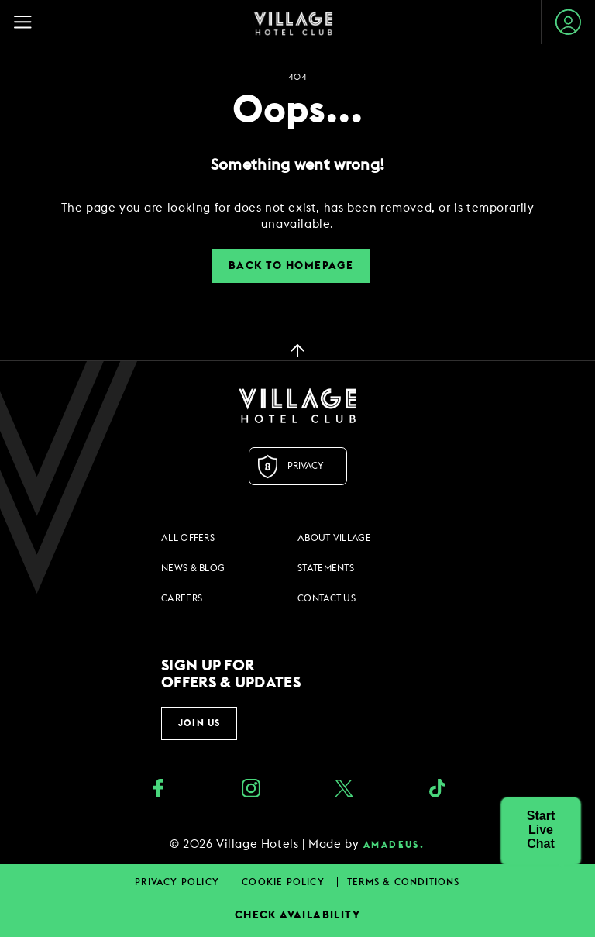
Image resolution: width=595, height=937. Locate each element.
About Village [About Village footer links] (334, 538)
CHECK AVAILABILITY (297, 915)
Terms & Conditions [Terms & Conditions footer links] (403, 882)
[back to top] (297, 349)
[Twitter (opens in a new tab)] (344, 790)
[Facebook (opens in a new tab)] (158, 790)
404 (297, 77)
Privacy (305, 465)
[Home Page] (293, 22)
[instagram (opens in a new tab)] (251, 790)
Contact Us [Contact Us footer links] (327, 598)
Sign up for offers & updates (231, 674)
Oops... (297, 110)
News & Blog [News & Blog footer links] (193, 568)
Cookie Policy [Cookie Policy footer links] (285, 882)
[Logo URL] (297, 405)
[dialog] (297, 216)
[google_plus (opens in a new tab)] (437, 790)
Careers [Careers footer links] (181, 598)
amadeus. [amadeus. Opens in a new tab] (394, 844)
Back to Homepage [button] (291, 265)
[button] (541, 830)
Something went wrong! (297, 165)
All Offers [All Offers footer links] (188, 538)
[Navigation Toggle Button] (30, 22)
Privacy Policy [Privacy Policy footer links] (178, 882)
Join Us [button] (199, 723)
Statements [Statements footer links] (326, 568)
